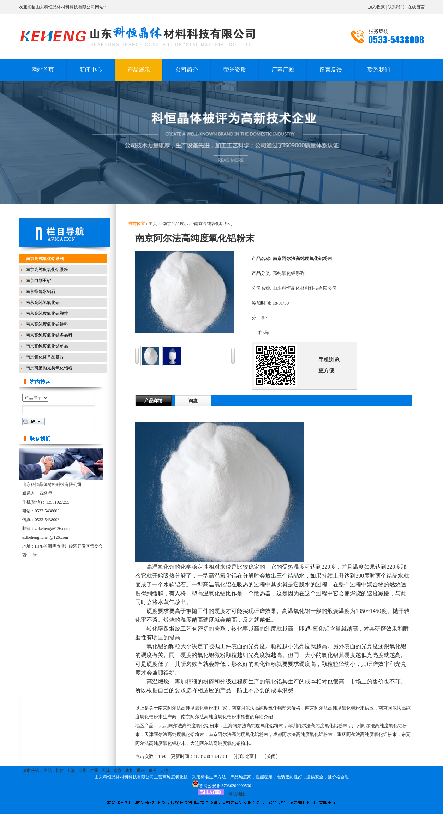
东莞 (152, 770)
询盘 (193, 400)
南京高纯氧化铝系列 (213, 223)
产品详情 (153, 400)
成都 (129, 770)
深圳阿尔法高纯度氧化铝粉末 (317, 725)
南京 (117, 770)
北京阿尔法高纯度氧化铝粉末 (189, 725)
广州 (94, 770)
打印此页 (244, 756)
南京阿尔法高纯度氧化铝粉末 (238, 734)
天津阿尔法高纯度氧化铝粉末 (174, 734)
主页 (153, 223)
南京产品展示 (175, 223)
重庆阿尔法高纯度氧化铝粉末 (367, 734)
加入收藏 (376, 7)
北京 (59, 770)
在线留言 (416, 7)
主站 (47, 770)
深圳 (82, 770)
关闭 (271, 756)
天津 (106, 770)
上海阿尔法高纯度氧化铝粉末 (253, 725)
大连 (164, 770)
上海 (71, 770)
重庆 (141, 770)
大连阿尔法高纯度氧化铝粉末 (220, 743)
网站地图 (236, 793)
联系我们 (396, 7)
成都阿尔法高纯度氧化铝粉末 (303, 734)
